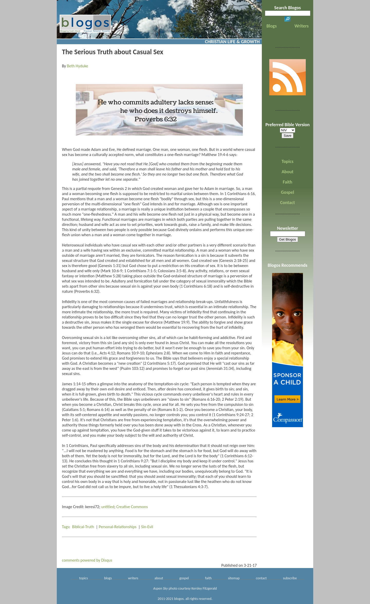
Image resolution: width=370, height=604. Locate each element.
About (287, 172)
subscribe (290, 578)
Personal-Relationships (117, 526)
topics (83, 578)
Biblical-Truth (83, 526)
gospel (184, 578)
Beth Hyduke (77, 65)
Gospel (287, 192)
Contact (287, 202)
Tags (65, 526)
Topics (287, 161)
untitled (107, 506)
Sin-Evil (147, 526)
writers (133, 578)
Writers (301, 26)
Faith (287, 182)
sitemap (233, 578)
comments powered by (87, 560)
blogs (108, 578)
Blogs (271, 26)
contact (261, 578)
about (158, 578)
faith (208, 578)
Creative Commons (132, 506)
